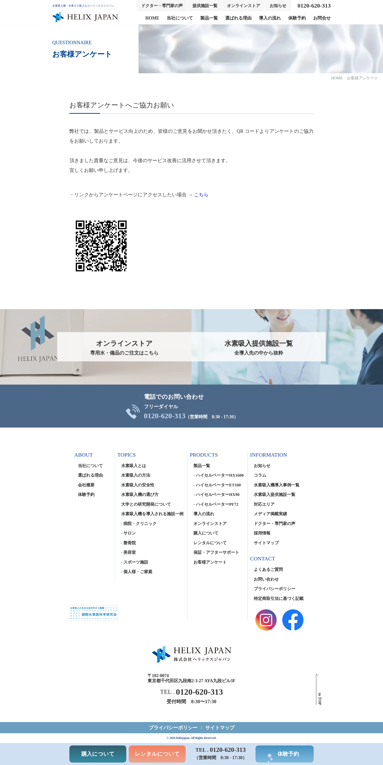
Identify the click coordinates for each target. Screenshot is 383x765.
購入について (205, 533)
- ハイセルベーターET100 (217, 485)
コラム (260, 475)
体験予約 (297, 18)
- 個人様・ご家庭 (137, 571)
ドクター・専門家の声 (162, 5)
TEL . (191, 692)
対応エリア (264, 504)
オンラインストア (243, 5)
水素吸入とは (133, 465)
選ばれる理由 (238, 18)
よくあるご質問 (268, 569)
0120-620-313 (164, 416)
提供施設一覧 (204, 5)
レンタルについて (210, 543)
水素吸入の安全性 (137, 485)
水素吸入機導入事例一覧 (276, 485)
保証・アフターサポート (216, 552)
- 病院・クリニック (139, 523)
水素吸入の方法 (135, 475)
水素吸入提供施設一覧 (274, 494)
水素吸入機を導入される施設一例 (152, 514)
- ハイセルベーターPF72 (215, 504)
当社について (180, 18)
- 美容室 (128, 552)
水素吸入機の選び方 (140, 494)
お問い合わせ (266, 579)
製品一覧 (209, 18)
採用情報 (262, 533)
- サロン (128, 533)
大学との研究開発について (146, 504)
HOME (152, 18)
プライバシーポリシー (274, 589)
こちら (201, 194)
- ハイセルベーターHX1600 (218, 475)
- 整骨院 (128, 543)
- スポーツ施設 (135, 562)
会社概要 (86, 485)
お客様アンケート (210, 562)
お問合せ (322, 18)
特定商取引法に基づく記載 (279, 598)
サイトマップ (266, 543)
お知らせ (278, 5)
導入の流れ (270, 18)
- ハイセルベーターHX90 (216, 494)
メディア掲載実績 (270, 514)
